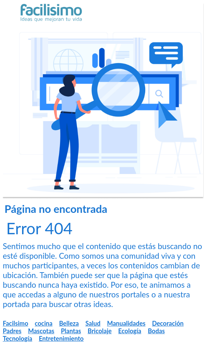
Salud (92, 323)
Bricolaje (100, 331)
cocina (43, 323)
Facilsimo (15, 323)
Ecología (129, 331)
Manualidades (126, 323)
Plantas (71, 331)
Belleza (69, 323)
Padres (12, 331)
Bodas (156, 331)
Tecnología (17, 338)
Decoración (168, 323)
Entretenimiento (61, 338)
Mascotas (41, 331)
